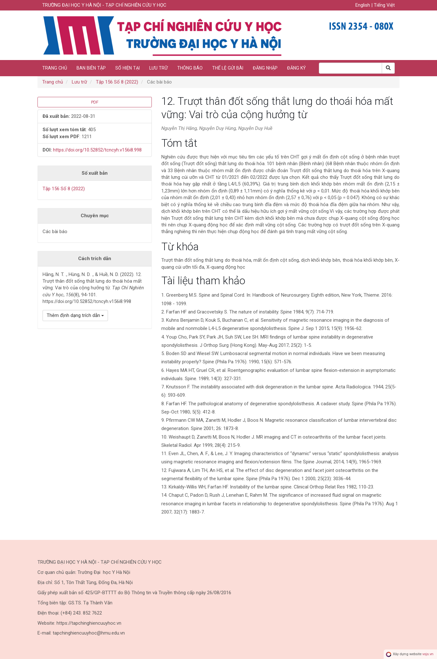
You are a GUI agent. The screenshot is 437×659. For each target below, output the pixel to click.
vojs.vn (428, 654)
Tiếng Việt (384, 5)
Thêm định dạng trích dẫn (75, 315)
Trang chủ (54, 68)
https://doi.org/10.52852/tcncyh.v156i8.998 (97, 150)
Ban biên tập (91, 68)
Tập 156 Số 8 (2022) (117, 82)
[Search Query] (350, 68)
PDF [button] (94, 102)
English (363, 5)
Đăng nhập (265, 68)
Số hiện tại (127, 68)
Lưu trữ (158, 68)
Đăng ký (296, 68)
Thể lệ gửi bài (227, 68)
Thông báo (190, 68)
